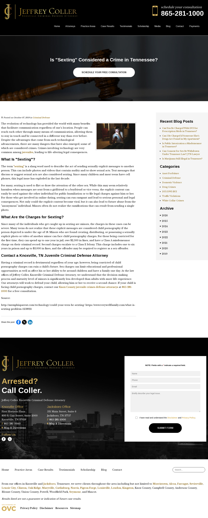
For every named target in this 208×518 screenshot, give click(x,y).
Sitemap (75, 508)
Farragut (182, 483)
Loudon (116, 487)
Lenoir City (9, 487)
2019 (163, 254)
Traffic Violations (171, 196)
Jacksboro (49, 483)
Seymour (75, 491)
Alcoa (172, 483)
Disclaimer (172, 418)
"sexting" (18, 166)
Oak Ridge (34, 487)
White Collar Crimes (173, 200)
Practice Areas (88, 26)
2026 (164, 215)
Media (157, 26)
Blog (168, 26)
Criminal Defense (41, 117)
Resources (61, 508)
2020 (164, 248)
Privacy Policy (188, 418)
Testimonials (126, 26)
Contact (180, 26)
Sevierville (196, 483)
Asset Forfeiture (170, 173)
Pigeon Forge (88, 487)
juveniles (27, 152)
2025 (164, 221)
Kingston (128, 487)
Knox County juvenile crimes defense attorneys (88, 287)
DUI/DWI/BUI (169, 191)
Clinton (22, 487)
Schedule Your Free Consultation (104, 72)
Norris (75, 487)
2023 (164, 232)
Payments (194, 26)
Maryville (48, 487)
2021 (163, 243)
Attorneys (70, 26)
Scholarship (143, 26)
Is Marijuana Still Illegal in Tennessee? (182, 158)
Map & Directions (14, 427)
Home (57, 26)
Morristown (160, 483)
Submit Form (165, 428)
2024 (164, 226)
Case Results (107, 26)
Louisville (104, 487)
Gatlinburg (62, 487)
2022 (164, 237)
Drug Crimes (169, 187)
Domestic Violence (172, 182)
